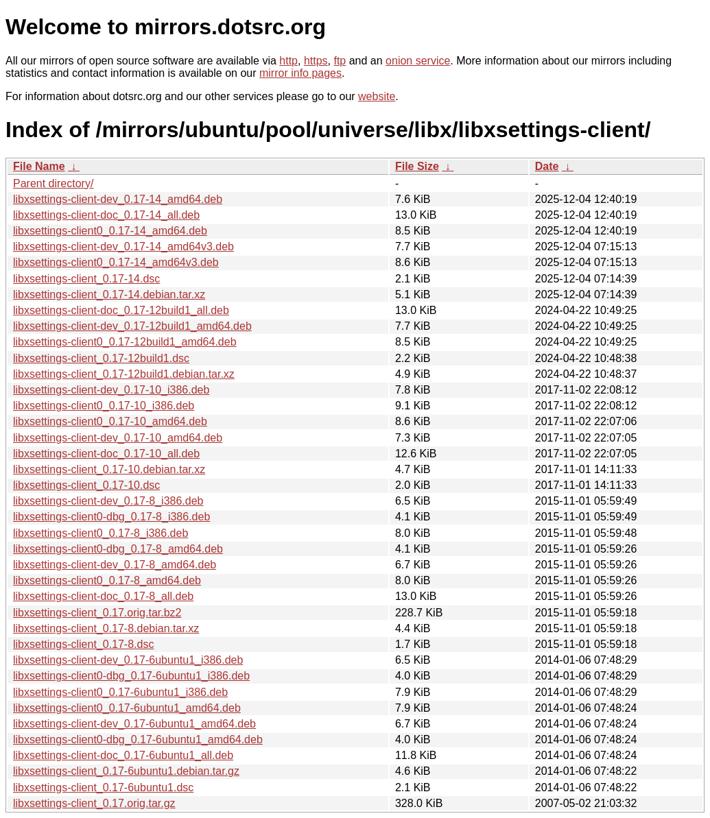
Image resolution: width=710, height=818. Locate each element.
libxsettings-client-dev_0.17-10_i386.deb (111, 390)
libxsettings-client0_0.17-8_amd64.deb (107, 580)
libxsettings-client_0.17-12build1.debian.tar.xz (124, 374)
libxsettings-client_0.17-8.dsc (83, 644)
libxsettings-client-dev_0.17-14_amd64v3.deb (123, 246)
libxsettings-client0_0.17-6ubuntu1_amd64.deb (127, 708)
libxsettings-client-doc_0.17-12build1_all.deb (121, 310)
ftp (339, 61)
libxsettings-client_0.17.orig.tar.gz (94, 803)
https (316, 61)
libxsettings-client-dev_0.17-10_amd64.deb (117, 438)
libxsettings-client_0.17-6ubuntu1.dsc (103, 787)
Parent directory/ (53, 183)
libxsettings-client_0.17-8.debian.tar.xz (106, 628)
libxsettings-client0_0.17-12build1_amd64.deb (125, 342)
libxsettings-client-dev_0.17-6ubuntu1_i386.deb (128, 660)
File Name (39, 166)
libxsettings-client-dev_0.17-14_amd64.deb (117, 199)
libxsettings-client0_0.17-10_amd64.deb (110, 421)
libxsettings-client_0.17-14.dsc (86, 279)
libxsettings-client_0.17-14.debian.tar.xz (109, 294)
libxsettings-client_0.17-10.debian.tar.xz (109, 469)
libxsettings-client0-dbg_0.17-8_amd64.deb (118, 549)
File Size (417, 166)
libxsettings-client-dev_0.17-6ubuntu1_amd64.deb (134, 724)
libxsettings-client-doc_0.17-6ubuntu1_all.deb (123, 755)
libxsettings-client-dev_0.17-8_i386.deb (108, 501)
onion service (418, 61)
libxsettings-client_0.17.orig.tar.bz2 (97, 612)
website (376, 96)
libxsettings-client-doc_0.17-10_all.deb (106, 453)
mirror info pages (300, 73)
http (288, 61)
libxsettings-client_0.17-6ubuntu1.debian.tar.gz (126, 771)
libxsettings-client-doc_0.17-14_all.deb (106, 215)
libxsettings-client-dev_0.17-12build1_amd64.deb (132, 326)
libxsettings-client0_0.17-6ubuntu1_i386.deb (120, 692)
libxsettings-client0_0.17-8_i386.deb (100, 533)
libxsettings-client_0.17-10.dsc (86, 485)
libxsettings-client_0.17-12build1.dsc (101, 358)
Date (547, 166)
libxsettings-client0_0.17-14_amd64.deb (110, 231)
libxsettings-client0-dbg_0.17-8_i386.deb (111, 516)
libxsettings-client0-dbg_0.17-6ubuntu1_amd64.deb (138, 739)
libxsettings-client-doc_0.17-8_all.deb (103, 596)
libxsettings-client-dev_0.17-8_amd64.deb (114, 564)
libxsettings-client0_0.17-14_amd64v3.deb (116, 262)
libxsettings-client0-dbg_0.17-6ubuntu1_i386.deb (131, 676)
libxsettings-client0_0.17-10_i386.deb (103, 405)
